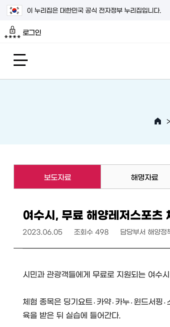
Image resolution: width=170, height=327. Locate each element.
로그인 (23, 32)
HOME (158, 121)
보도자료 (42, 176)
